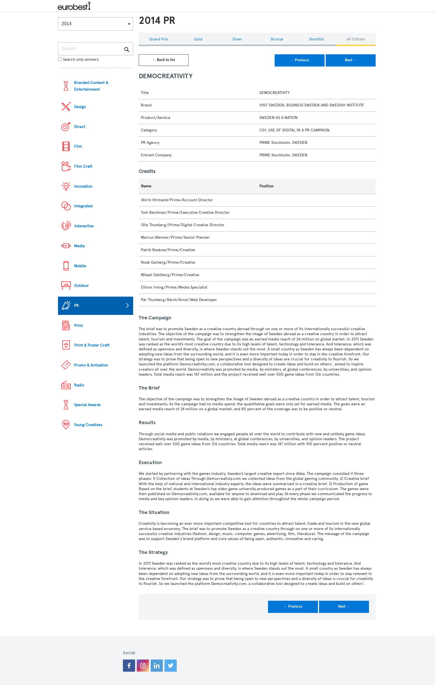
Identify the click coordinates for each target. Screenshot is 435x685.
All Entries (356, 39)
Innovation (83, 186)
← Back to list (163, 60)
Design (80, 107)
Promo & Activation (91, 365)
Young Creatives (88, 424)
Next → (351, 60)
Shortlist (316, 39)
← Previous (299, 60)
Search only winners (78, 59)
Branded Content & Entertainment (91, 86)
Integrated (83, 206)
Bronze (277, 39)
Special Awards (87, 405)
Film (78, 146)
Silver (237, 39)
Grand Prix (158, 39)
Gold (198, 39)
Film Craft (83, 166)
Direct (79, 126)
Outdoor (81, 285)
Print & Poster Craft (91, 345)
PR (76, 305)
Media (79, 246)
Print (78, 325)
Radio (79, 385)
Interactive (83, 226)
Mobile (80, 266)
